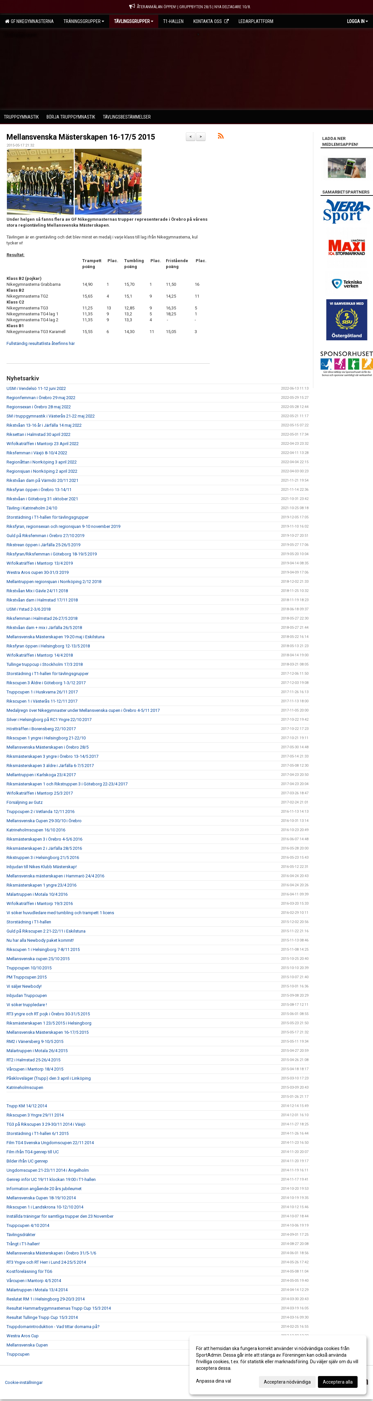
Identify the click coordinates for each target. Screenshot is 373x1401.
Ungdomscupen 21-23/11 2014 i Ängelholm (48, 1170)
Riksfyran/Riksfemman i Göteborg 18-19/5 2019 (52, 554)
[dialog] (277, 1364)
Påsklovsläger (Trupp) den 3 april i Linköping (49, 1078)
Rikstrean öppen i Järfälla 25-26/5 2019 (43, 544)
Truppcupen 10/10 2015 (29, 967)
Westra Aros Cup (23, 1335)
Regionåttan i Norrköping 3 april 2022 (42, 462)
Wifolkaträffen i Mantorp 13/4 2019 (40, 563)
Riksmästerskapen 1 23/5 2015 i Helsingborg (49, 1023)
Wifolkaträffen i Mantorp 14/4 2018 (40, 655)
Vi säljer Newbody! (24, 986)
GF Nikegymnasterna (29, 21)
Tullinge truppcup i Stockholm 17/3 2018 (45, 664)
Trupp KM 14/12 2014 (27, 1105)
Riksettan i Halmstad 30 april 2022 (38, 434)
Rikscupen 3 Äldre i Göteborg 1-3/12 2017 (46, 682)
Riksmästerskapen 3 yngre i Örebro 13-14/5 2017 (52, 756)
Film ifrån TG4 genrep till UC (33, 1151)
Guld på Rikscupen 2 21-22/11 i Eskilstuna (46, 931)
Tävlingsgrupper (133, 21)
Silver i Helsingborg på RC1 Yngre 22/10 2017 (49, 719)
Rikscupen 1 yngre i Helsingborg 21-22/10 (46, 737)
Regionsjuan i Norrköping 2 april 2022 (42, 471)
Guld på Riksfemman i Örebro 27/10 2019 (45, 535)
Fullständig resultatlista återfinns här (41, 343)
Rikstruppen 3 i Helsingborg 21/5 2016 (43, 857)
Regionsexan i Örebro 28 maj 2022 (39, 406)
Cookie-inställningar (24, 1382)
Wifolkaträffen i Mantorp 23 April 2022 (43, 443)
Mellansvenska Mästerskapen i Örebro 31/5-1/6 (51, 1253)
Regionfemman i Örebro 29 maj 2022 (41, 397)
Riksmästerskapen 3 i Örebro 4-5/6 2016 (44, 839)
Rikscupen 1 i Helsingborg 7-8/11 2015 (43, 949)
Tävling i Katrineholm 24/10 (32, 508)
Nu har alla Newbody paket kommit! (40, 940)
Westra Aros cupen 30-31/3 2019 (38, 572)
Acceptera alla (338, 1382)
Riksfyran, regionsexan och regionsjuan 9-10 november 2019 (63, 526)
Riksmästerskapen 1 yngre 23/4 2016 (41, 885)
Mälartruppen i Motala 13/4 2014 (37, 1289)
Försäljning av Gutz (25, 802)
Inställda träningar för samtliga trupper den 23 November (60, 1216)
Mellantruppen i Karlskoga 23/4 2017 (41, 774)
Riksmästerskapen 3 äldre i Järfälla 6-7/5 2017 (50, 765)
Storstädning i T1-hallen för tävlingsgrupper (47, 517)
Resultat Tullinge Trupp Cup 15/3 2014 (42, 1317)
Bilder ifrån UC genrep (27, 1161)
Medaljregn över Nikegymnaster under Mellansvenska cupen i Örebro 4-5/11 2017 (83, 710)
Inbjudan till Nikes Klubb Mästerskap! (42, 866)
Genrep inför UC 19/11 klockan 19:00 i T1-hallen (51, 1179)
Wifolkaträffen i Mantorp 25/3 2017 (40, 793)
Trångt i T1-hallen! (23, 1243)
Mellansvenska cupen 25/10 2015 (38, 958)
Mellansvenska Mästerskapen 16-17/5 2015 (81, 137)
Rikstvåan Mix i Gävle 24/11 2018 (37, 590)
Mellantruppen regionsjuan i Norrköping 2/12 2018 (54, 581)
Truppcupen (18, 1354)
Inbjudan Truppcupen (27, 995)
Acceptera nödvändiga (287, 1382)
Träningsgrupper (84, 21)
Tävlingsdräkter (21, 1234)
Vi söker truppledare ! (27, 1004)
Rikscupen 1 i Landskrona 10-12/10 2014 (45, 1207)
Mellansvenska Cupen (27, 1345)
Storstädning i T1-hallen (29, 921)
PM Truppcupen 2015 (27, 977)
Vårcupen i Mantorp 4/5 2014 (34, 1280)
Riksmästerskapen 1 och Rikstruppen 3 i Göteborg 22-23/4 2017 (67, 783)
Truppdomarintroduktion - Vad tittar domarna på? (53, 1326)
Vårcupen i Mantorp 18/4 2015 (35, 1069)
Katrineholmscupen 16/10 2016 (36, 829)
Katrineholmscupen (25, 1087)
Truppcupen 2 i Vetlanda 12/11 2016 (40, 811)
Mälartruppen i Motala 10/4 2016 (37, 894)
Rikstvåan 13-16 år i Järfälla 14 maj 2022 (44, 425)
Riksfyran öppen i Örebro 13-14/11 (39, 489)
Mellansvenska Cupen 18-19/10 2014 (41, 1197)
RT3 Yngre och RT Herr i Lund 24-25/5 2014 (46, 1262)
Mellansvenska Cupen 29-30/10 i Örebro (44, 820)
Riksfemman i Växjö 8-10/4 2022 (37, 452)
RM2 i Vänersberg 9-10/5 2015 (35, 1041)
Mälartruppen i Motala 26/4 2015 (37, 1050)
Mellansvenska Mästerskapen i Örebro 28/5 (47, 747)
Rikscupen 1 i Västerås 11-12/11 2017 (42, 701)
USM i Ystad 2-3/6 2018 (28, 609)
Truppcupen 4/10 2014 (28, 1225)
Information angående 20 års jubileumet (44, 1188)
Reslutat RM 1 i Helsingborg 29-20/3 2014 (46, 1299)
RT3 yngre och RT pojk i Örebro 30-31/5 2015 (48, 1013)
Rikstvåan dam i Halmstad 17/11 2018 (42, 600)
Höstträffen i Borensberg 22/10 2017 (41, 728)
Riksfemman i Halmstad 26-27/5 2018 (42, 618)
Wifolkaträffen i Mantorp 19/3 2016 (40, 903)
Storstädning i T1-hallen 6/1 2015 (38, 1133)
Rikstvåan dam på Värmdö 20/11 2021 (42, 480)
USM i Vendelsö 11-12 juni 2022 (36, 388)
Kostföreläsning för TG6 (29, 1271)
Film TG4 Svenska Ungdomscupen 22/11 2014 (50, 1142)
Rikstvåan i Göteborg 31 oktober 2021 (42, 498)
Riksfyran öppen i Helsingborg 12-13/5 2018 (48, 646)
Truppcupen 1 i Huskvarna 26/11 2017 (42, 691)
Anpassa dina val (213, 1381)
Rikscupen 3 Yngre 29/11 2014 (35, 1115)
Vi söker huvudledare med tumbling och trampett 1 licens (60, 912)
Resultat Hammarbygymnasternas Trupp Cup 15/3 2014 (59, 1308)
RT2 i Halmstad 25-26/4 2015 (33, 1059)
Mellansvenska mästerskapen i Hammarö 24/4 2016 (55, 875)
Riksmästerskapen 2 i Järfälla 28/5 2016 (44, 848)
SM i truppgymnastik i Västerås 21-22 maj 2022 (51, 416)
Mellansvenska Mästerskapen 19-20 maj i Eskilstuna (56, 636)
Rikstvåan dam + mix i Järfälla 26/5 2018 (44, 627)
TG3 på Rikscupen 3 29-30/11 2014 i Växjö (46, 1124)
